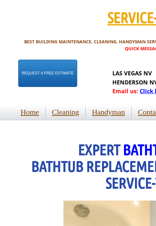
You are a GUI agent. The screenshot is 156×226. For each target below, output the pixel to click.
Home (30, 112)
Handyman (108, 112)
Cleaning (65, 112)
